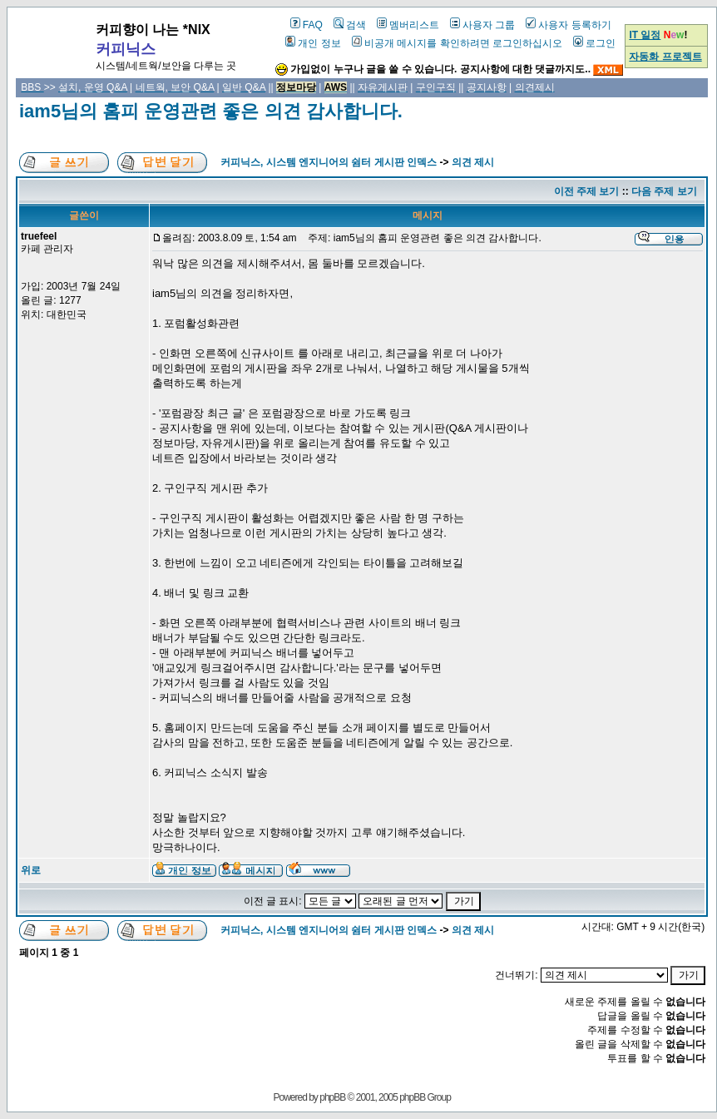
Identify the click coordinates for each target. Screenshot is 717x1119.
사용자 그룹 (482, 25)
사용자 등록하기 (568, 25)
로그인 (594, 43)
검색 (350, 25)
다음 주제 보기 (664, 191)
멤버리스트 (408, 25)
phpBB (332, 1097)
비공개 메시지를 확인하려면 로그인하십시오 (457, 43)
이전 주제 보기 (587, 191)
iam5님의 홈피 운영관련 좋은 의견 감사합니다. (211, 111)
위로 (31, 870)
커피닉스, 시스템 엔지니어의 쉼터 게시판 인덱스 (328, 162)
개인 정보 (312, 43)
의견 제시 (473, 162)
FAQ (306, 25)
